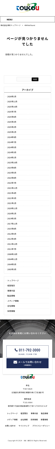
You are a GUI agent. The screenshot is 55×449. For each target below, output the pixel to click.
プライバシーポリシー (41, 426)
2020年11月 (12, 208)
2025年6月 (11, 116)
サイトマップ (24, 426)
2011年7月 (11, 249)
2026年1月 (11, 96)
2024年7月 (11, 142)
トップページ (13, 280)
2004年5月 (11, 264)
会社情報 (11, 305)
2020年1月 (11, 213)
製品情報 (11, 295)
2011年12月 (12, 244)
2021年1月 (11, 203)
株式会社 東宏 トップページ (11, 25)
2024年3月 (11, 152)
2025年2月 (11, 127)
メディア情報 (13, 300)
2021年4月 (11, 193)
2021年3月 (11, 198)
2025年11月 (12, 101)
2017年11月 (12, 223)
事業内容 (11, 290)
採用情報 (11, 311)
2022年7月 (11, 182)
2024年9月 (11, 137)
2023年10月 (12, 162)
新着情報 (44, 419)
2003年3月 (11, 269)
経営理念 (11, 285)
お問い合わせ (10, 426)
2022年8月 (11, 177)
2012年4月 (11, 238)
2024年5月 (11, 147)
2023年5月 (11, 172)
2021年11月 (12, 188)
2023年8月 (11, 167)
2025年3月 (11, 121)
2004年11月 (12, 259)
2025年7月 (11, 111)
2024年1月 (11, 157)
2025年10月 (12, 106)
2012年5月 (11, 233)
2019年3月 (11, 218)
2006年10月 (12, 254)
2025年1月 (11, 132)
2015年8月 (11, 228)
